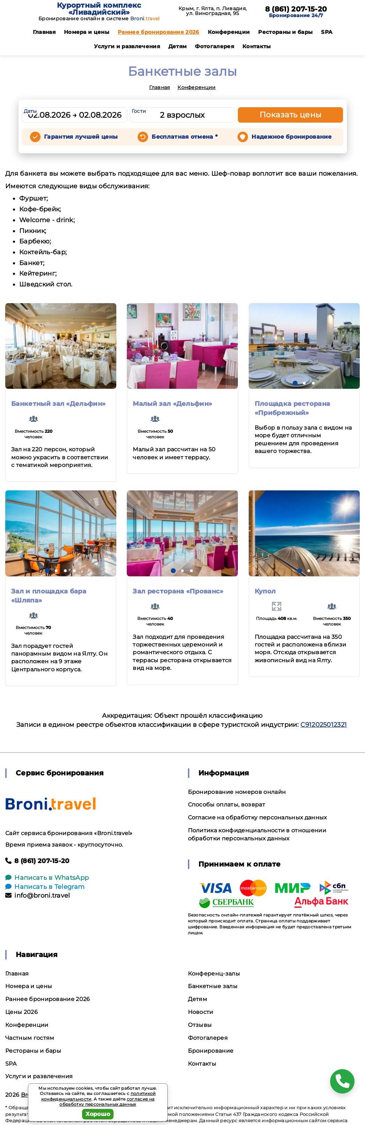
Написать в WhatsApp (47, 878)
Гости (139, 111)
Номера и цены (86, 32)
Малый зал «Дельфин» (172, 404)
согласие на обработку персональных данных (106, 1101)
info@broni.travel (37, 895)
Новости (200, 1012)
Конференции (229, 32)
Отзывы (200, 1025)
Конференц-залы (214, 973)
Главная (44, 32)
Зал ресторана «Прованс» (178, 591)
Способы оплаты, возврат (226, 804)
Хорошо (98, 1114)
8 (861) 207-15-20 (296, 9)
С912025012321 (323, 725)
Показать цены (291, 114)
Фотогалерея (214, 46)
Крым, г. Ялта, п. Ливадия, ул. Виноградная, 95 (212, 11)
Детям (177, 46)
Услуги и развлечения (127, 46)
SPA (326, 32)
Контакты (256, 46)
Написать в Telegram (45, 887)
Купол (265, 591)
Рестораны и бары (285, 32)
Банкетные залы (213, 986)
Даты (30, 111)
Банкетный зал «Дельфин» (58, 404)
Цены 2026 (21, 1012)
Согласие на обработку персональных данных (257, 817)
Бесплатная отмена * (185, 136)
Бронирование (211, 1050)
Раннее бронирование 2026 (158, 32)
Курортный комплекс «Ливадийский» (99, 9)
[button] (295, 383)
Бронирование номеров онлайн (237, 792)
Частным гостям (29, 1038)
